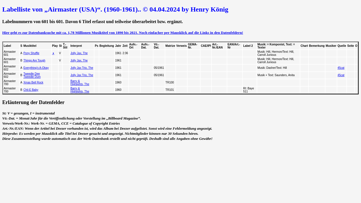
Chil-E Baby (30, 89)
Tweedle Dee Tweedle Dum (32, 75)
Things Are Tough (34, 60)
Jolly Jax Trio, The (82, 67)
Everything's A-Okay (36, 67)
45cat (341, 67)
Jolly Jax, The (79, 53)
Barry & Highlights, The (80, 83)
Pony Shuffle (31, 53)
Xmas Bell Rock (33, 82)
